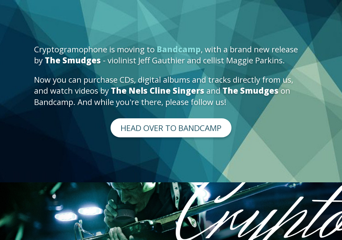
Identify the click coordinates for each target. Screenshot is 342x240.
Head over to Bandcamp (171, 127)
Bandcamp (179, 49)
